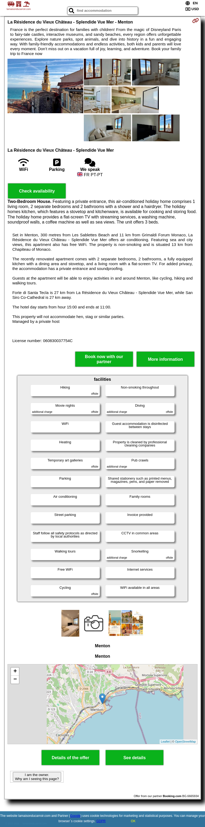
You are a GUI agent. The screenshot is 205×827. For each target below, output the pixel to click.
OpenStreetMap (185, 741)
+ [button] (15, 672)
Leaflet (165, 741)
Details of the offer (70, 757)
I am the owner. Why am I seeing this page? (37, 777)
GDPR (101, 821)
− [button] (15, 680)
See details (134, 757)
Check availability (37, 191)
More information (165, 359)
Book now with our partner (104, 359)
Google (75, 816)
